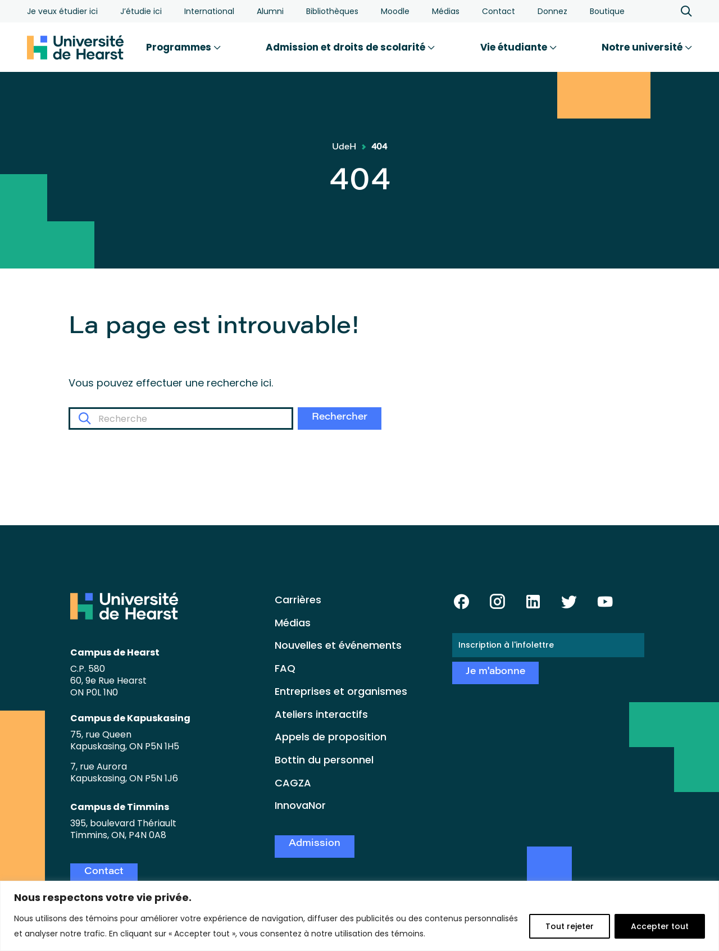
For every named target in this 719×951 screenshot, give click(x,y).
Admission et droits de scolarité (350, 47)
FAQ (285, 668)
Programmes (183, 47)
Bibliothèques (332, 11)
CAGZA (293, 783)
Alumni (270, 11)
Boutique (607, 11)
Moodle (395, 11)
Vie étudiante (518, 47)
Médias (445, 11)
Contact (498, 11)
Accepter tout (660, 926)
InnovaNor (300, 805)
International (209, 11)
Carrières (298, 600)
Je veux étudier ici (62, 11)
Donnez (552, 11)
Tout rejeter (569, 926)
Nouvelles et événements (338, 645)
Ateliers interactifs (321, 714)
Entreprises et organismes (341, 691)
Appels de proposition (330, 737)
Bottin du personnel (324, 760)
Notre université (647, 47)
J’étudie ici (141, 11)
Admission (314, 844)
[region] (359, 916)
